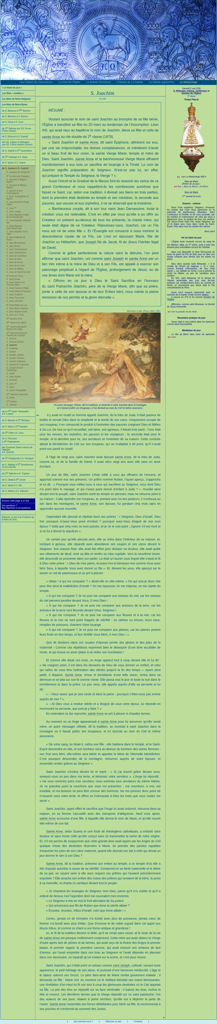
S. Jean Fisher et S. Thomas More (15, 283)
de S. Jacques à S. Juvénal (15, 168)
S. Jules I (11, 384)
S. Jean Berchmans (15, 243)
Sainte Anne (73, 675)
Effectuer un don (113, 1021)
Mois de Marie (191, 192)
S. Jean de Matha (14, 269)
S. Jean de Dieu (14, 259)
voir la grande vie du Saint (184, 311)
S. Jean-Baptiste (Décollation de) (14, 227)
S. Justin (10, 397)
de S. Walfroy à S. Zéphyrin (15, 491)
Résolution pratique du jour (191, 318)
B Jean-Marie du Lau (16, 305)
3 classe (191, 96)
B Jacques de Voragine (18, 176)
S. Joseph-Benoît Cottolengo (14, 369)
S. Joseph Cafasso (15, 358)
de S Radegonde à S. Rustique (17, 458)
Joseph (90, 242)
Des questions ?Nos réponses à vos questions (16, 506)
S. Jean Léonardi (14, 301)
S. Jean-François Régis (17, 288)
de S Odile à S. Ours (13, 433)
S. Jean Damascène (16, 252)
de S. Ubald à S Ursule (14, 480)
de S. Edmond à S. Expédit (15, 136)
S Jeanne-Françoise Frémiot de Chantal (16, 334)
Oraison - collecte (191, 203)
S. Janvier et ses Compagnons (14, 192)
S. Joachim (11, 345)
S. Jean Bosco (13, 246)
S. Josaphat (12, 348)
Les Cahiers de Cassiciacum (36, 82)
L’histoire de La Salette (130, 82)
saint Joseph (114, 258)
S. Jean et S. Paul (15, 315)
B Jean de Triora (14, 276)
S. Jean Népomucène (16, 311)
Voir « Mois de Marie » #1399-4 (192, 186)
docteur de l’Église (191, 93)
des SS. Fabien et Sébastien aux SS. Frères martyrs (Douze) (17, 143)
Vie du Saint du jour (191, 237)
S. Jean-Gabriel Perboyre (18, 291)
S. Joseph (11, 351)
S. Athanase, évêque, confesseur (190, 91)
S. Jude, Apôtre (13, 376)
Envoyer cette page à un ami (15, 501)
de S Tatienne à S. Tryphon (16, 473)
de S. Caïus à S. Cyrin (13, 122)
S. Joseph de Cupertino (17, 364)
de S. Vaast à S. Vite (12, 485)
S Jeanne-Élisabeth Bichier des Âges (16, 328)
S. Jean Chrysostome (16, 249)
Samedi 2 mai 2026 (191, 88)
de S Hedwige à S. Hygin (15, 157)
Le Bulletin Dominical (98, 82)
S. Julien (10, 387)
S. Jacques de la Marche (18, 172)
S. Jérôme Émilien (15, 342)
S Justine (11, 401)
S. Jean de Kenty (14, 262)
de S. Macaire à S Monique (16, 420)
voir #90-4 (194, 177)
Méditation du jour (191, 330)
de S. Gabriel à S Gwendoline (17, 151)
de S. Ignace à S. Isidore (14, 162)
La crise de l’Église (69, 82)
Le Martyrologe (188, 82)
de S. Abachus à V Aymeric (16, 111)
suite (173, 336)
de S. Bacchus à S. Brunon (15, 116)
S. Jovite (10, 373)
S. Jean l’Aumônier (15, 298)
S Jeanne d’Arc (14, 319)
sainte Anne (51, 137)
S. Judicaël (11, 380)
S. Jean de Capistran (16, 256)
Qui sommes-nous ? (83, 1021)
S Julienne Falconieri (17, 394)
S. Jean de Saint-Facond (18, 272)
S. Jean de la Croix (15, 265)
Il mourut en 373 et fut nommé (187, 297)
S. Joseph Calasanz (16, 361)
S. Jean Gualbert (14, 294)
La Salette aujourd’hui (161, 82)
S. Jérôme (11, 338)
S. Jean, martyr (13, 211)
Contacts (138, 1021)
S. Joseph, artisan (15, 355)
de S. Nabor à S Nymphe (15, 426)
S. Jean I (11, 208)
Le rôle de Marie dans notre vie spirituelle (193, 334)
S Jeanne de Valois (16, 322)
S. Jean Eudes (13, 279)
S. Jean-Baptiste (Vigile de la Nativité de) (17, 216)
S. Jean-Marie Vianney (17, 308)
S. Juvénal (11, 405)
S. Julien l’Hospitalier (16, 390)
